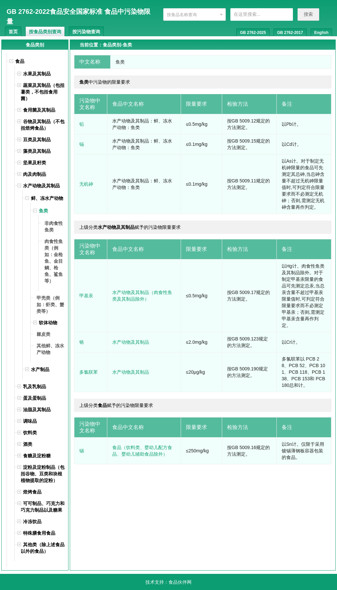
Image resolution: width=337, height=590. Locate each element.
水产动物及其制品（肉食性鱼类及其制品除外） (142, 296)
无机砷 (86, 184)
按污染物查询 (86, 31)
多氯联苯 (88, 372)
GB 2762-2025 (253, 32)
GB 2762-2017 (290, 32)
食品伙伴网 (180, 582)
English (321, 32)
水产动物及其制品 (130, 342)
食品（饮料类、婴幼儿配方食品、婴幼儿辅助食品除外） (142, 451)
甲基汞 (86, 295)
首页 (13, 31)
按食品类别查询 (45, 31)
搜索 (308, 14)
